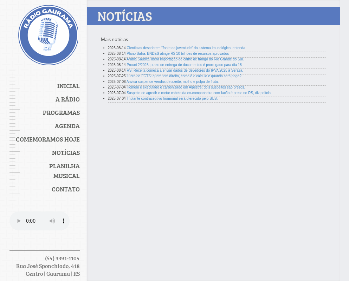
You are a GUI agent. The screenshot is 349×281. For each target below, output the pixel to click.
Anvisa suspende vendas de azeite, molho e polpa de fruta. (173, 82)
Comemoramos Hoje (48, 139)
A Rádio (68, 99)
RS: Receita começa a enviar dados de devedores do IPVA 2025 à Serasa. (185, 70)
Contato (66, 189)
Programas (61, 112)
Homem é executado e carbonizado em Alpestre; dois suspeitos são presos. (186, 87)
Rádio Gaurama (48, 36)
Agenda (67, 126)
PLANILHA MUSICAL (64, 171)
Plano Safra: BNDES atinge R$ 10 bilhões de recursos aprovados (178, 53)
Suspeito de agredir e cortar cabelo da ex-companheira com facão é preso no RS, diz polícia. (199, 93)
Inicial (68, 85)
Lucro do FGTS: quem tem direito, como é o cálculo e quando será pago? (184, 76)
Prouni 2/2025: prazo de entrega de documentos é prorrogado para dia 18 (184, 65)
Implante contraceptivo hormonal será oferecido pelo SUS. (172, 98)
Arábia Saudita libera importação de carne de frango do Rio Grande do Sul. (185, 59)
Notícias (66, 152)
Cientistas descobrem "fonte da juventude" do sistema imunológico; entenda (186, 48)
